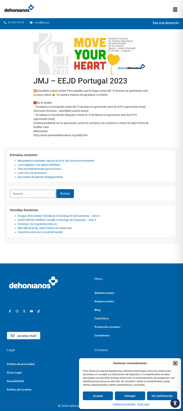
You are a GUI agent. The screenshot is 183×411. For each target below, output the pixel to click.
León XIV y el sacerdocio (32, 172)
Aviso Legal (143, 404)
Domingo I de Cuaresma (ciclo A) (37, 224)
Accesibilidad (15, 381)
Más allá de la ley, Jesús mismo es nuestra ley (45, 228)
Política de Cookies (19, 389)
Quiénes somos (104, 292)
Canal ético (102, 318)
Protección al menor (108, 326)
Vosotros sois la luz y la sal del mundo (40, 232)
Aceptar (98, 396)
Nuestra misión (104, 301)
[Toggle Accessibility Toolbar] (175, 403)
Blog (97, 309)
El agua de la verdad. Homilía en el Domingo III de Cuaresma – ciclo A (59, 215)
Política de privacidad (124, 404)
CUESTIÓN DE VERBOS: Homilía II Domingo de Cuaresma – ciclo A (57, 219)
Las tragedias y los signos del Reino (39, 164)
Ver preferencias (162, 396)
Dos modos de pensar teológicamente (40, 177)
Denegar (130, 396)
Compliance (102, 335)
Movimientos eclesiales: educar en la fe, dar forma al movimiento (56, 160)
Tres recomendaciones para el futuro (40, 168)
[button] (175, 363)
